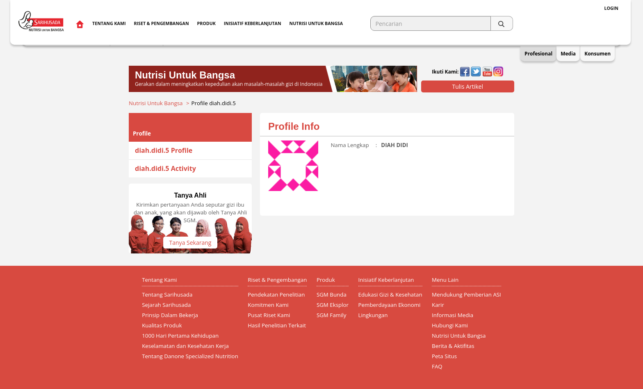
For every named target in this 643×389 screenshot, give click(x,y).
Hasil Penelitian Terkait (277, 325)
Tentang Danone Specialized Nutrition (190, 356)
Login (611, 8)
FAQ (437, 366)
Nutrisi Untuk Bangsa (155, 103)
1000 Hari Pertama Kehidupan (180, 335)
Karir (438, 304)
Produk (206, 23)
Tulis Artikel (467, 86)
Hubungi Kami (450, 325)
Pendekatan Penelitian (276, 294)
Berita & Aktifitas (453, 346)
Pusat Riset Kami (269, 315)
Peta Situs (444, 356)
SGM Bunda (332, 294)
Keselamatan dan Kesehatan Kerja (185, 346)
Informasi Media (452, 315)
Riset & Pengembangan (161, 23)
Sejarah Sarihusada (166, 304)
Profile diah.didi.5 (214, 103)
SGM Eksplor (333, 304)
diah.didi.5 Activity (165, 168)
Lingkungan (373, 315)
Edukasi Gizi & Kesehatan (390, 294)
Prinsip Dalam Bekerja (170, 315)
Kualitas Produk (162, 325)
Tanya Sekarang (190, 242)
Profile (142, 133)
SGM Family (331, 315)
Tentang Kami (108, 23)
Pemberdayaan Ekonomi (389, 304)
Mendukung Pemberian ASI (466, 294)
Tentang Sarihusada (167, 294)
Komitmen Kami (268, 304)
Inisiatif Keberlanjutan (252, 23)
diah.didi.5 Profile (163, 150)
